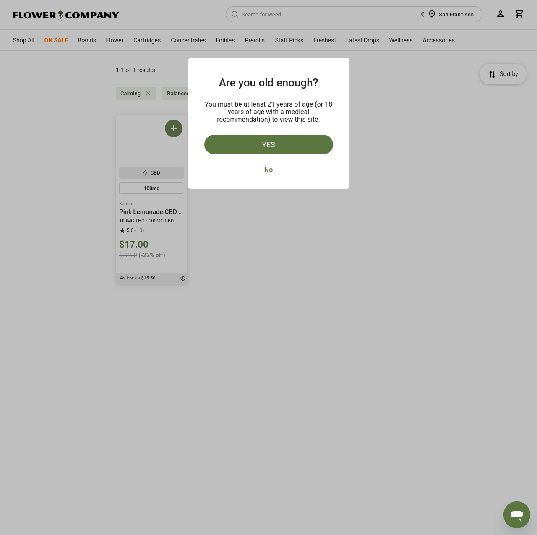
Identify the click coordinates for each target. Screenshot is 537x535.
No (268, 170)
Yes (268, 144)
